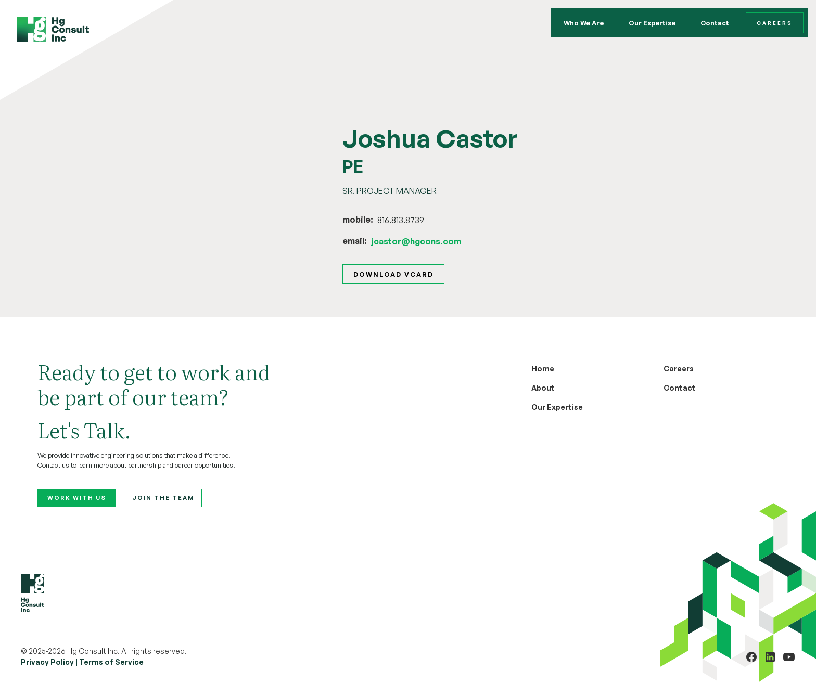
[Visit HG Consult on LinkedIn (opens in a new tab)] (770, 657)
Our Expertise (652, 23)
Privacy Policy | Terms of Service (82, 661)
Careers (775, 23)
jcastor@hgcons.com (416, 241)
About (543, 387)
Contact (714, 23)
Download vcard (393, 274)
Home (542, 368)
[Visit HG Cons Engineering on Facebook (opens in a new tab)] (751, 657)
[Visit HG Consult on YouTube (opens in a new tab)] (789, 657)
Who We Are (584, 23)
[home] (53, 29)
